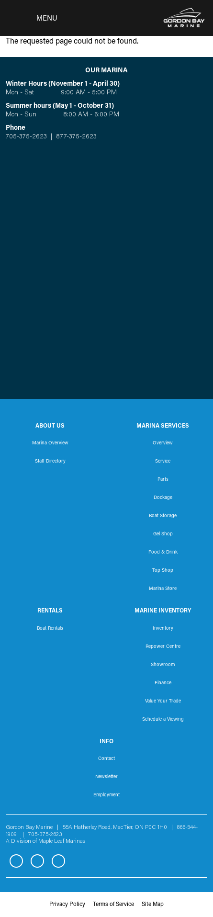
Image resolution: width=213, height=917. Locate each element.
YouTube (58, 861)
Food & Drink (163, 552)
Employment (106, 795)
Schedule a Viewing (163, 719)
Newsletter (106, 777)
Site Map (153, 904)
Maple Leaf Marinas (61, 841)
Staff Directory (50, 461)
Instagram (37, 861)
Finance (163, 683)
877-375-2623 (75, 137)
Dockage (163, 498)
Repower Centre (163, 647)
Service (162, 461)
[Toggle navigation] (31, 18)
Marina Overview (50, 443)
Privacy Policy (67, 904)
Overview (163, 443)
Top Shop (162, 570)
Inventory (163, 628)
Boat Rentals (50, 628)
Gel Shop (163, 534)
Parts (162, 479)
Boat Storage (163, 516)
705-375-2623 (26, 137)
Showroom (163, 665)
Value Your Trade (163, 701)
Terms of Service (113, 904)
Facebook (16, 861)
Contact (106, 759)
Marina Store (163, 589)
